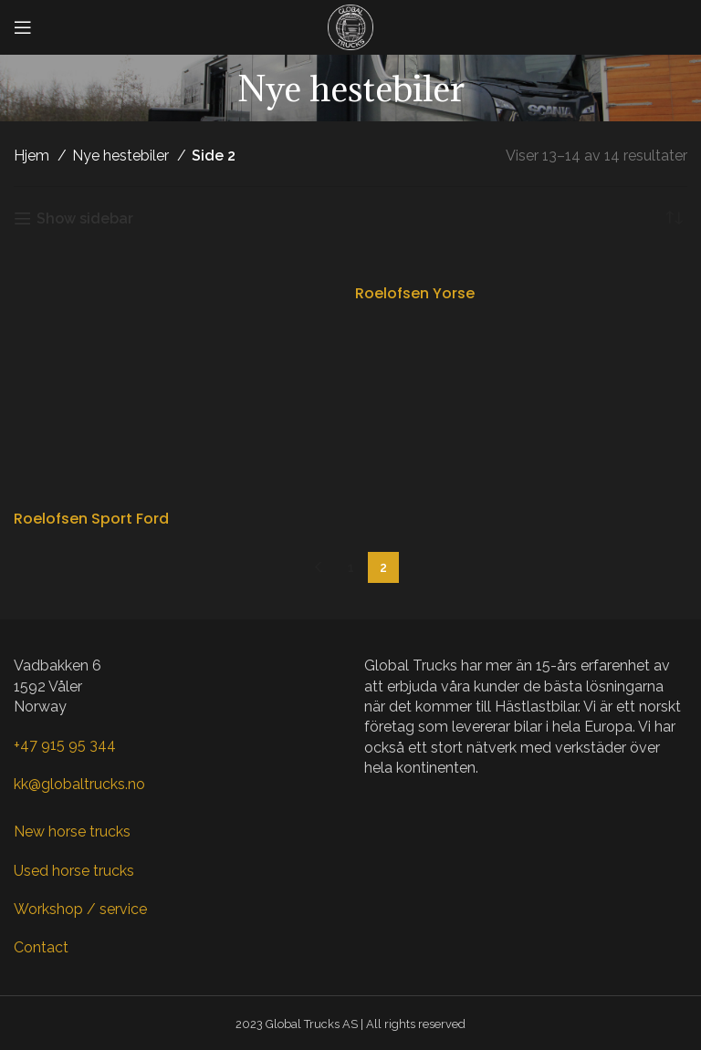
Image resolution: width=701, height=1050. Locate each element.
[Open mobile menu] (23, 27)
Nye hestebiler (122, 155)
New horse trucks (72, 831)
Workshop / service (80, 909)
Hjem (33, 155)
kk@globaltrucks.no (79, 784)
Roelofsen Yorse (415, 293)
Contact (41, 947)
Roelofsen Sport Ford (91, 518)
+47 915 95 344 (65, 745)
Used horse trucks (74, 870)
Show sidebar (85, 218)
